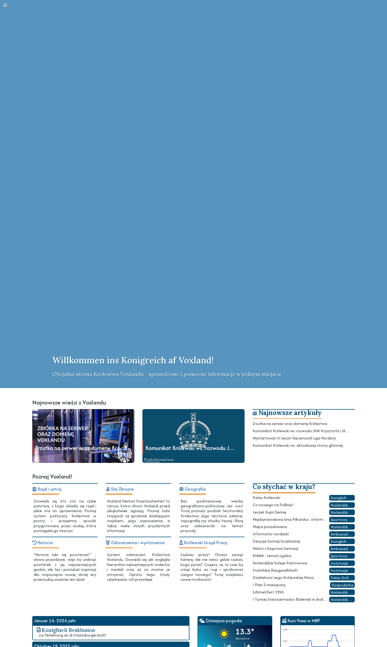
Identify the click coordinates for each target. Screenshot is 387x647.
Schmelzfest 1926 (268, 592)
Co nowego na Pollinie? (273, 505)
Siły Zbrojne (120, 489)
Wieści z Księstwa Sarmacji (275, 548)
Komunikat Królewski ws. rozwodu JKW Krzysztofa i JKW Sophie (301, 431)
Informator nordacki (271, 534)
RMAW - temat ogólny (272, 555)
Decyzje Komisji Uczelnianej (276, 541)
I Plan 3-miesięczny (269, 585)
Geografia (192, 489)
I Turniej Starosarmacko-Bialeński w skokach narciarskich (290, 599)
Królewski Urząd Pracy (203, 543)
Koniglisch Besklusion (65, 629)
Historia (42, 543)
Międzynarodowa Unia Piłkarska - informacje (290, 519)
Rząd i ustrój (47, 489)
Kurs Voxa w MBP (301, 621)
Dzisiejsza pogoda (220, 621)
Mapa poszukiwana (270, 526)
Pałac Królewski (266, 497)
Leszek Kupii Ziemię (269, 512)
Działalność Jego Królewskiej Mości (283, 577)
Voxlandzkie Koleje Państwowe (280, 563)
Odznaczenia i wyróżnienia (135, 543)
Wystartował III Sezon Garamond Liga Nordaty (294, 438)
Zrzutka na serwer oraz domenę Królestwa (290, 423)
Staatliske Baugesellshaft (275, 570)
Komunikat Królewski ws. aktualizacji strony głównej (298, 445)
